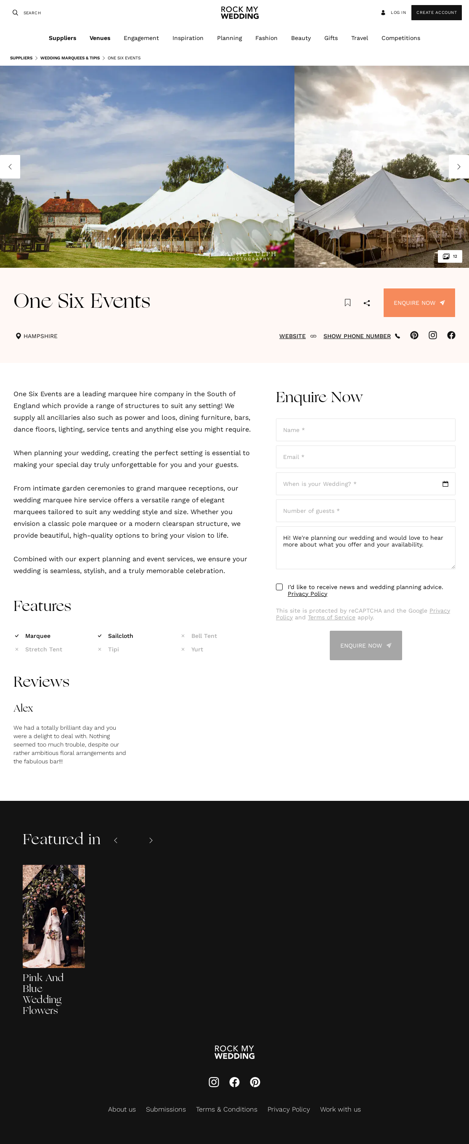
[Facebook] (234, 1083)
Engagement (141, 38)
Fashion (266, 38)
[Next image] (459, 167)
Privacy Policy (307, 593)
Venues (100, 38)
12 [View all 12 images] (450, 256)
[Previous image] (10, 167)
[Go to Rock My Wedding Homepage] (234, 1053)
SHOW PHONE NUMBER (361, 336)
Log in (393, 12)
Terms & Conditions (226, 1109)
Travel (359, 38)
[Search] (14, 12)
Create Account (436, 12)
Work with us (340, 1109)
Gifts (331, 38)
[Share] (366, 304)
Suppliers (62, 38)
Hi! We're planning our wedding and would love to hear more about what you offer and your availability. (366, 547)
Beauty (301, 38)
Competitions (401, 38)
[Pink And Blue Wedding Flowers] (54, 941)
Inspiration (188, 38)
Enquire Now (419, 302)
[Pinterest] (255, 1083)
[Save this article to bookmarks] (347, 303)
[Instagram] (214, 1083)
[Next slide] (151, 840)
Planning (229, 38)
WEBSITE (298, 336)
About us (122, 1109)
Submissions (166, 1109)
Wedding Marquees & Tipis (67, 58)
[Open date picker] (366, 483)
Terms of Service (331, 617)
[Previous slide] (116, 840)
